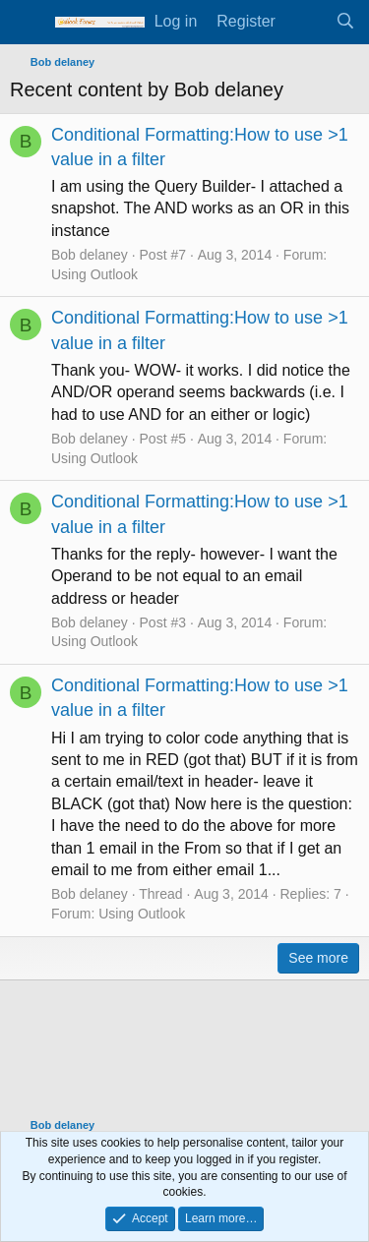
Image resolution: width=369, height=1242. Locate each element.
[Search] (345, 21)
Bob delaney (89, 255)
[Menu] (27, 22)
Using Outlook (94, 274)
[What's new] (305, 21)
